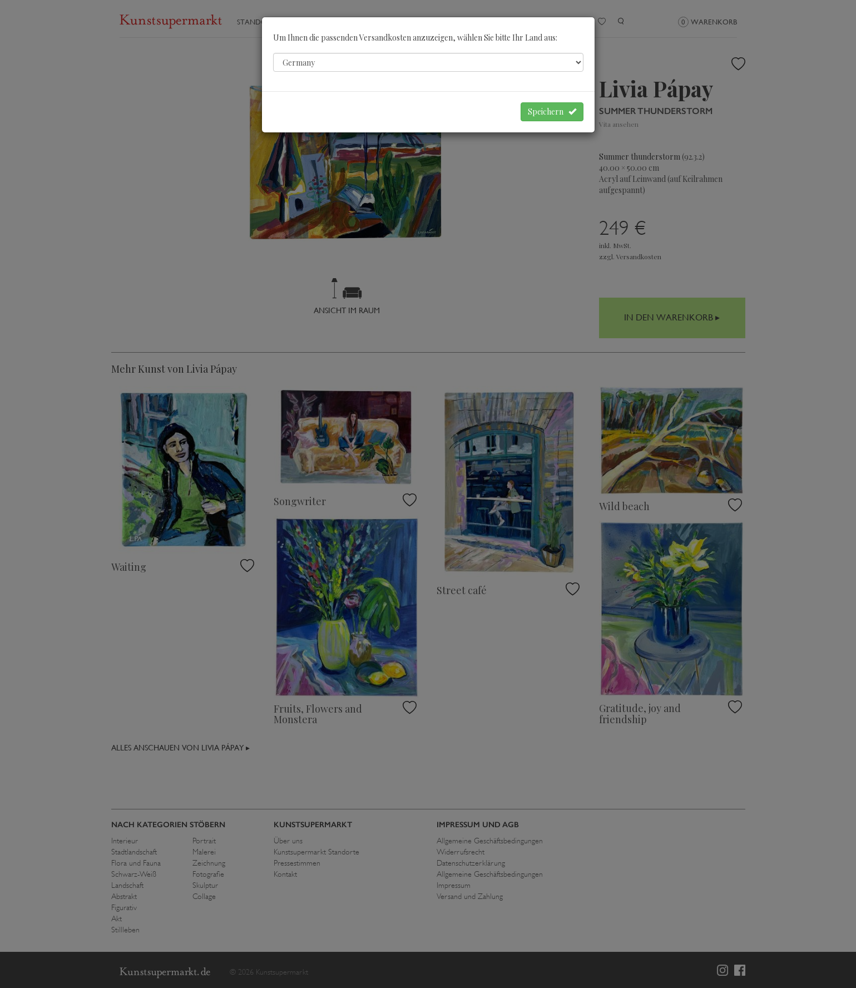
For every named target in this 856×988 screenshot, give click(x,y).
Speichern (552, 111)
